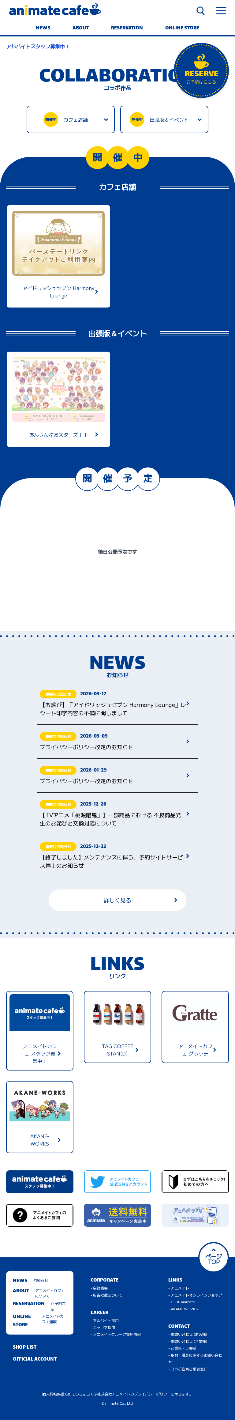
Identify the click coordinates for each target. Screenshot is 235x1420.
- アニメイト (178, 1287)
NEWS (43, 28)
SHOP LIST (24, 1347)
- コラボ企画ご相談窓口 (187, 1368)
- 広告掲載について (106, 1294)
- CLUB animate (181, 1301)
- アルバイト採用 (105, 1320)
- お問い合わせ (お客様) (187, 1334)
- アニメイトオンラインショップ (195, 1294)
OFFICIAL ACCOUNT (35, 1359)
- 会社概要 (99, 1287)
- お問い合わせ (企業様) (187, 1341)
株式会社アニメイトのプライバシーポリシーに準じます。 (145, 1393)
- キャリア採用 (103, 1327)
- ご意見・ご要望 (182, 1347)
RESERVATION (127, 28)
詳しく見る (140, 900)
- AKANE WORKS (183, 1308)
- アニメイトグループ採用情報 (116, 1334)
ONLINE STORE (182, 28)
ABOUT (81, 28)
